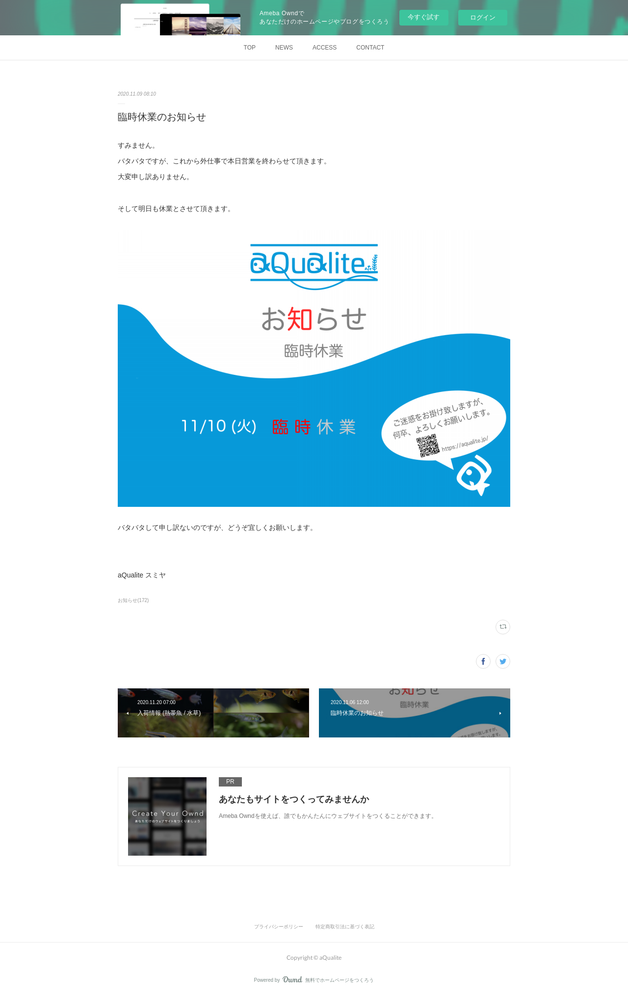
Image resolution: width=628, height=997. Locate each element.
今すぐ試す (424, 17)
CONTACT (370, 47)
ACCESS (325, 47)
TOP (250, 47)
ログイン (483, 17)
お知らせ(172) (133, 600)
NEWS (284, 47)
